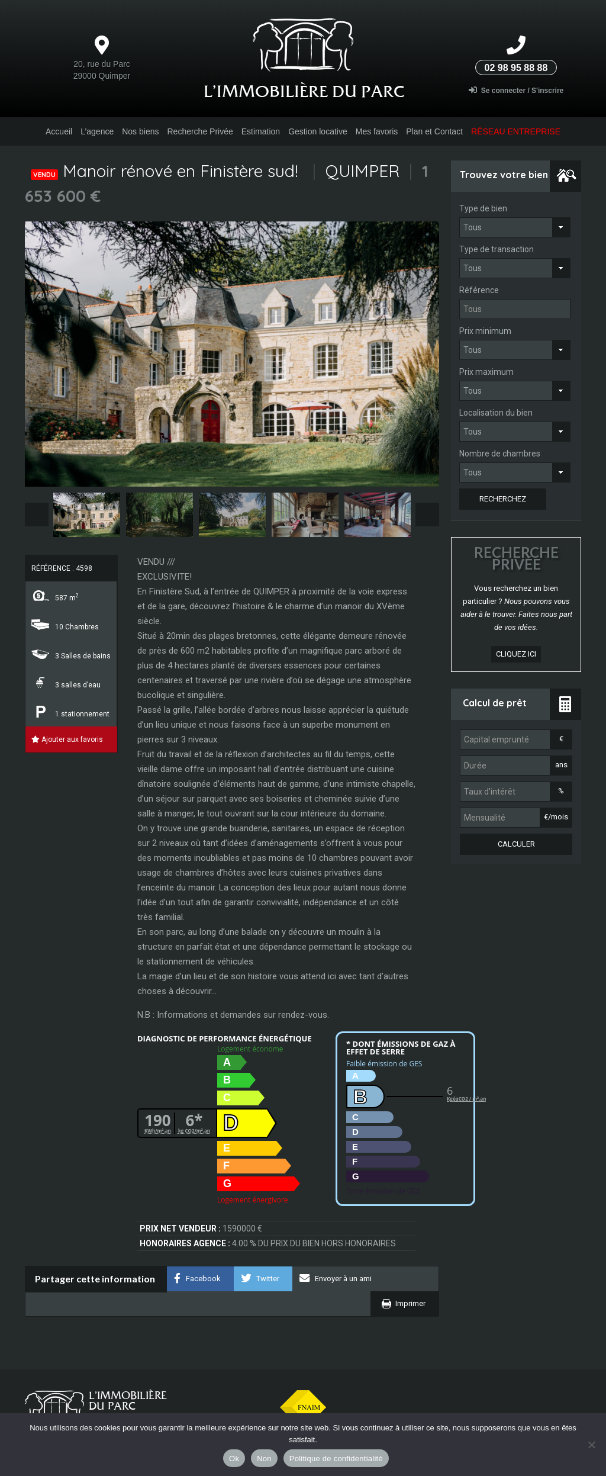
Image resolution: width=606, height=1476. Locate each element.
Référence (479, 290)
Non (264, 1458)
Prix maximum (486, 372)
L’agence (97, 131)
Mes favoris (377, 131)
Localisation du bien (496, 412)
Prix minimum (485, 331)
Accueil (59, 131)
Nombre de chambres (499, 453)
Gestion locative (317, 131)
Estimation (260, 131)
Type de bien (483, 208)
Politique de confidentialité (336, 1458)
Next (427, 514)
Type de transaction (496, 249)
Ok (234, 1458)
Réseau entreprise (515, 131)
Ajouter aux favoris (67, 739)
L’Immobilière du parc (304, 91)
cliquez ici (516, 653)
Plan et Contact (434, 131)
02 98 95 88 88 (516, 68)
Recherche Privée (200, 131)
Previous (37, 514)
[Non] (591, 1445)
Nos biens (140, 131)
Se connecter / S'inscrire (516, 90)
